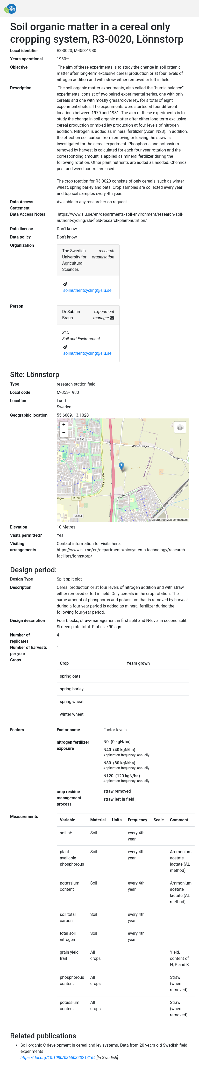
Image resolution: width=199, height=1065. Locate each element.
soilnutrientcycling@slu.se (87, 290)
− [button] (64, 433)
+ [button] (64, 425)
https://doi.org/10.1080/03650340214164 (58, 1057)
